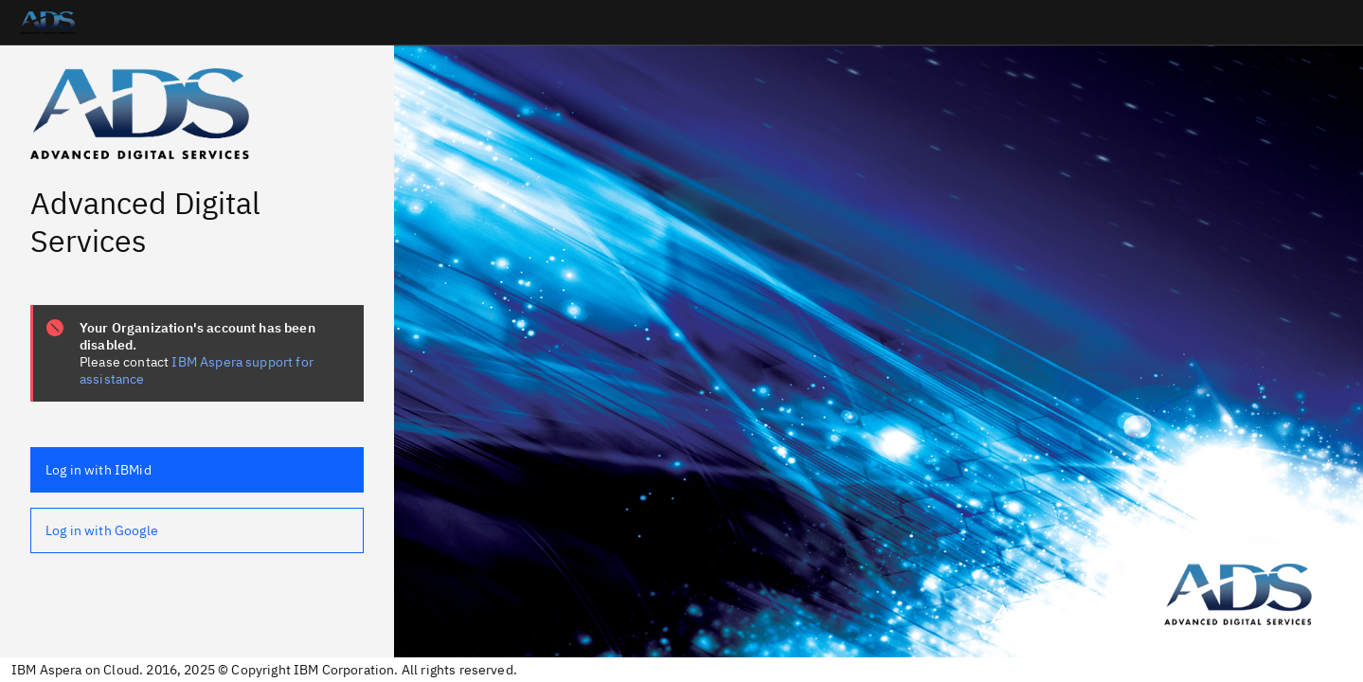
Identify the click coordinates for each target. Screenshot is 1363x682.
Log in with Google (101, 530)
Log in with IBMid (98, 469)
